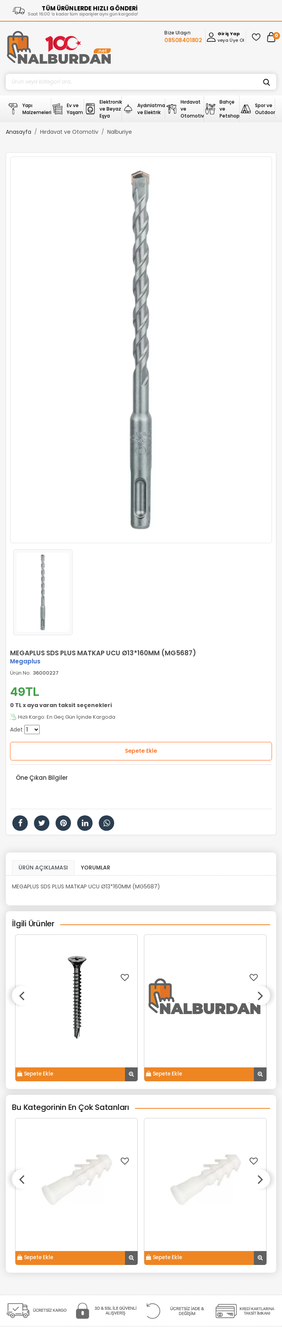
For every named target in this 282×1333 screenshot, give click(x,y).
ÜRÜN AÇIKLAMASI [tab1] (43, 867)
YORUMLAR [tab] (95, 867)
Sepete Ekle (141, 751)
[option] (141, 350)
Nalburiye (119, 132)
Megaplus (25, 661)
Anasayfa (18, 132)
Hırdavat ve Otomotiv (69, 132)
